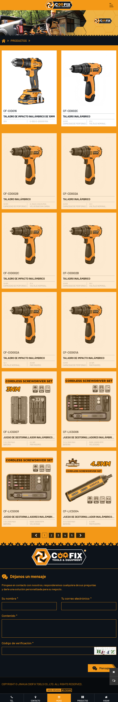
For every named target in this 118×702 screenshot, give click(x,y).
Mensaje (104, 668)
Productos (19, 40)
